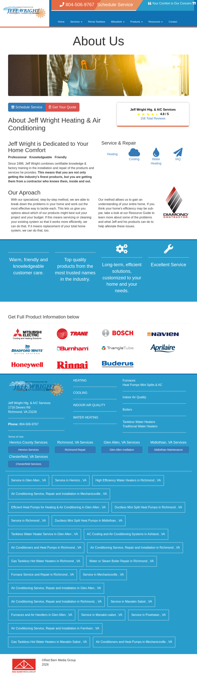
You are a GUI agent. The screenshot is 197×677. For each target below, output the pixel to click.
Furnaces (129, 380)
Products (136, 21)
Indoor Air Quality (134, 397)
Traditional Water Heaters (140, 426)
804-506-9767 (29, 424)
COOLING (80, 392)
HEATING (80, 380)
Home (61, 21)
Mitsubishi (117, 21)
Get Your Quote (62, 107)
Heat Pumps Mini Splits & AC (142, 384)
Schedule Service (26, 107)
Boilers (127, 409)
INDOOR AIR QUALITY (89, 405)
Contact (173, 21)
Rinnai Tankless (96, 21)
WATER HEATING (85, 417)
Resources (156, 21)
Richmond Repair (75, 449)
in (28, 480)
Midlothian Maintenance (168, 449)
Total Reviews (152, 118)
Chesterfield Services (28, 464)
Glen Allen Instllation (122, 449)
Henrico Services (28, 449)
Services (76, 21)
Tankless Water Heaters (139, 422)
